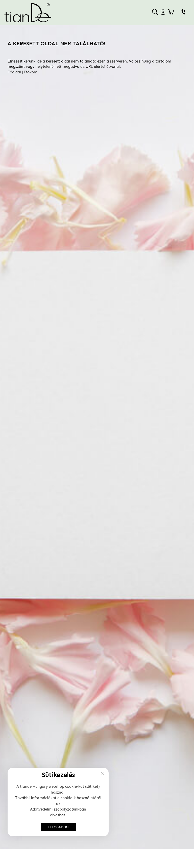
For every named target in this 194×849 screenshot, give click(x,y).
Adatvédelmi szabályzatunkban (58, 809)
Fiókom (30, 72)
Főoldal (14, 72)
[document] (58, 802)
